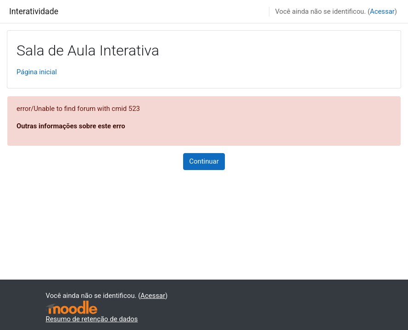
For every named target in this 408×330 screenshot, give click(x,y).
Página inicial (37, 72)
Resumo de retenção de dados (92, 319)
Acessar (382, 11)
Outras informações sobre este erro (71, 126)
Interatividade (33, 11)
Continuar (203, 161)
